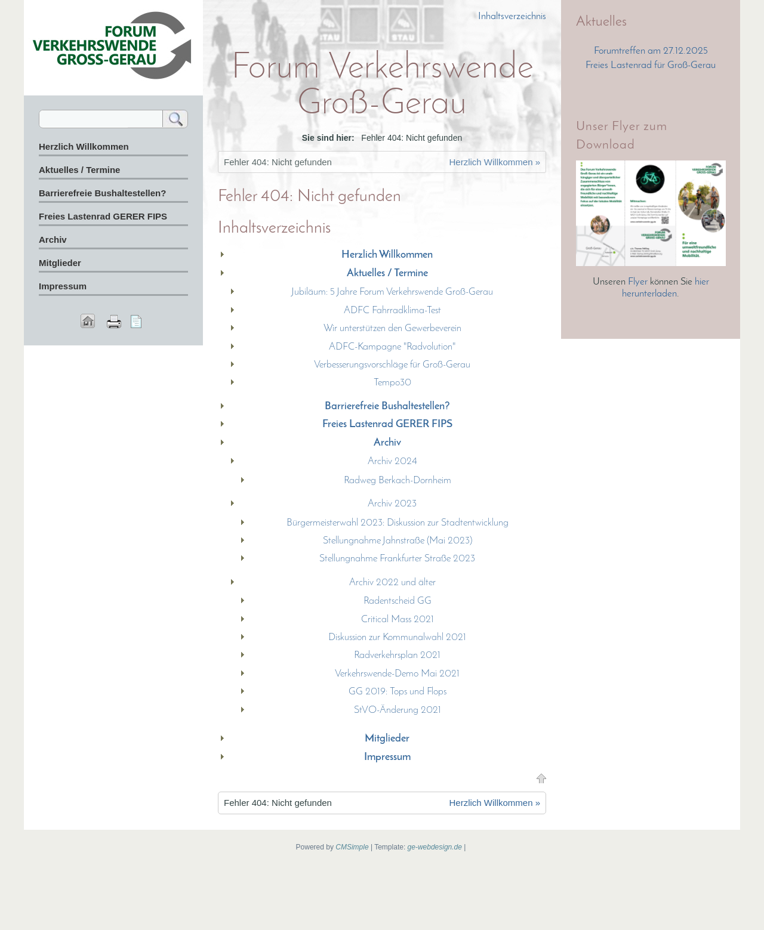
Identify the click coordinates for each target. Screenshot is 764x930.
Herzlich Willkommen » (494, 162)
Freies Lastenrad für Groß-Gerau (651, 65)
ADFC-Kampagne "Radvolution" (392, 347)
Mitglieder (387, 738)
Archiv (387, 443)
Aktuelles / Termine (387, 273)
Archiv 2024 (392, 461)
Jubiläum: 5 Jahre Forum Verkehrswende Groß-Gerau (392, 292)
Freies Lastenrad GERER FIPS (387, 424)
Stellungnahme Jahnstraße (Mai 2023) (397, 541)
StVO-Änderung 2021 (397, 710)
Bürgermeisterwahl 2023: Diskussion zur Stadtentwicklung (397, 523)
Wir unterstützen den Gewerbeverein (392, 328)
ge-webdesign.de (435, 847)
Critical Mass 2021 (397, 619)
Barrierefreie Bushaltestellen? (387, 406)
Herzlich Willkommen (387, 255)
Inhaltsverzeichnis (512, 16)
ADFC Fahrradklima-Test (392, 310)
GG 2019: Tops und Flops (397, 692)
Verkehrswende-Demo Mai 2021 (397, 674)
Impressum (387, 757)
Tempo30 (392, 383)
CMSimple (351, 847)
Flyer (639, 282)
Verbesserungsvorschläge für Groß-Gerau (392, 365)
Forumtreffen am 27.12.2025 (651, 51)
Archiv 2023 (392, 504)
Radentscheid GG (397, 601)
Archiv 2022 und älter (392, 582)
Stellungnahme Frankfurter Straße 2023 (397, 559)
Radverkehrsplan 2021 (397, 655)
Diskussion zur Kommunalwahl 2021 (397, 637)
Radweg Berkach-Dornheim (397, 480)
